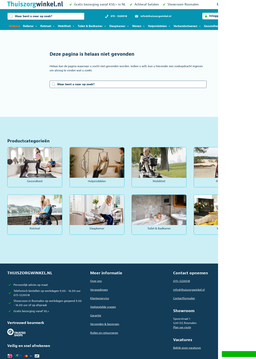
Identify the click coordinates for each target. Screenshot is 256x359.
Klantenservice (99, 298)
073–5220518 (181, 281)
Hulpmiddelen (159, 26)
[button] (213, 16)
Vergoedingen (99, 290)
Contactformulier (184, 298)
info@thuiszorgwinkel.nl (189, 290)
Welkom (14, 26)
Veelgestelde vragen (103, 307)
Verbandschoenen (187, 26)
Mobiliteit (66, 26)
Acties (233, 26)
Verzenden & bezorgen (104, 324)
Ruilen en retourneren (104, 333)
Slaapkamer (119, 26)
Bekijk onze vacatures (187, 348)
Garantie (95, 315)
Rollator (30, 26)
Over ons (96, 281)
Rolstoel (47, 26)
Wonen (138, 26)
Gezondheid (214, 26)
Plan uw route (182, 327)
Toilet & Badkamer (92, 26)
